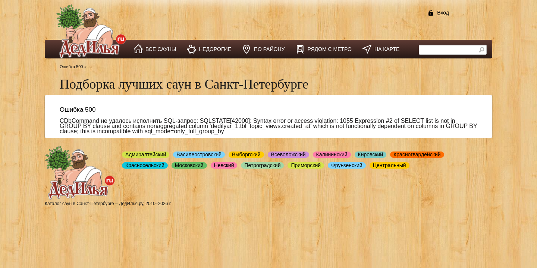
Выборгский (246, 154)
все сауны (160, 49)
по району (269, 49)
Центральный (389, 165)
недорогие (215, 49)
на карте (386, 49)
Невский (224, 165)
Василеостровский (199, 154)
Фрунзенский (346, 165)
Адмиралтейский (145, 154)
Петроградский (262, 165)
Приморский (306, 165)
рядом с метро (329, 49)
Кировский (370, 154)
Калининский (332, 154)
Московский (189, 165)
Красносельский (144, 165)
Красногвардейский (416, 154)
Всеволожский (288, 154)
